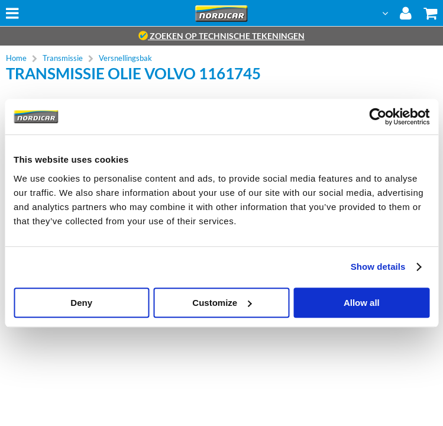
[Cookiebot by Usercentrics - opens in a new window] (377, 116)
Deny (81, 303)
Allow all (362, 303)
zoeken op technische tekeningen (221, 36)
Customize (221, 303)
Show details (378, 267)
